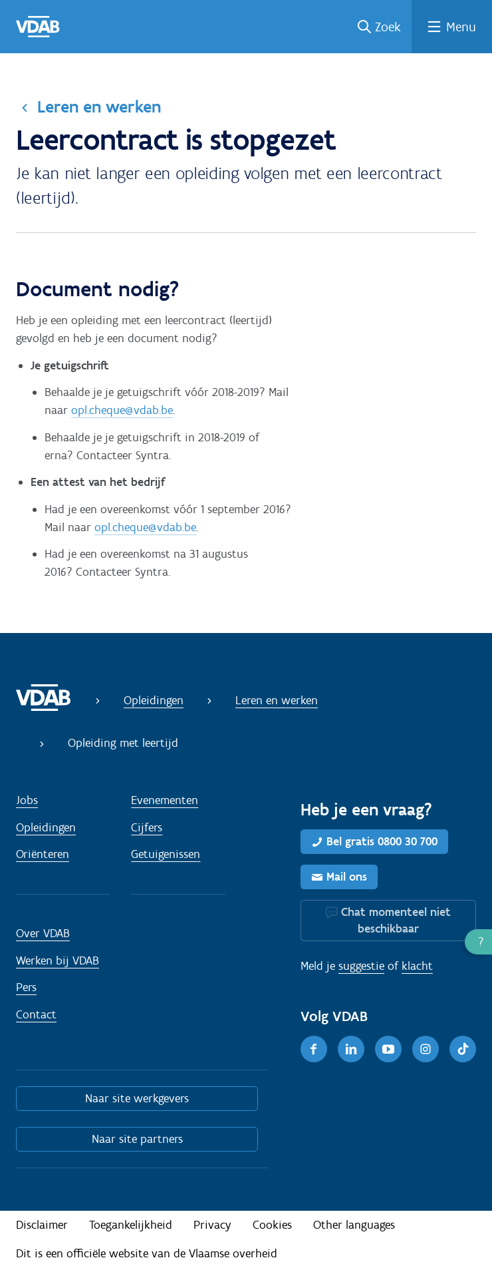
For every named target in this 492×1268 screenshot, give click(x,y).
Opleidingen (154, 700)
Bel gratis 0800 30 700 (381, 841)
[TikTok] (462, 1049)
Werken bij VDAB (57, 960)
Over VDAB (43, 933)
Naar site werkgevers (137, 1098)
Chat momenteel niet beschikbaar (396, 920)
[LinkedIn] (351, 1049)
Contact (36, 1014)
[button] (478, 941)
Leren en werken (99, 106)
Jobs (27, 800)
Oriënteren (42, 854)
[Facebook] (314, 1049)
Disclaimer (42, 1224)
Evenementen (164, 800)
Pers (26, 987)
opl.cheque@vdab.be (122, 410)
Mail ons (346, 876)
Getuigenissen (165, 854)
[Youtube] (388, 1049)
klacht (417, 965)
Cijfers (146, 827)
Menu (461, 27)
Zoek (388, 27)
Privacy (212, 1224)
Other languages (354, 1224)
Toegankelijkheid (130, 1224)
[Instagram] (425, 1049)
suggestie (361, 965)
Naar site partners (137, 1139)
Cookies (272, 1224)
